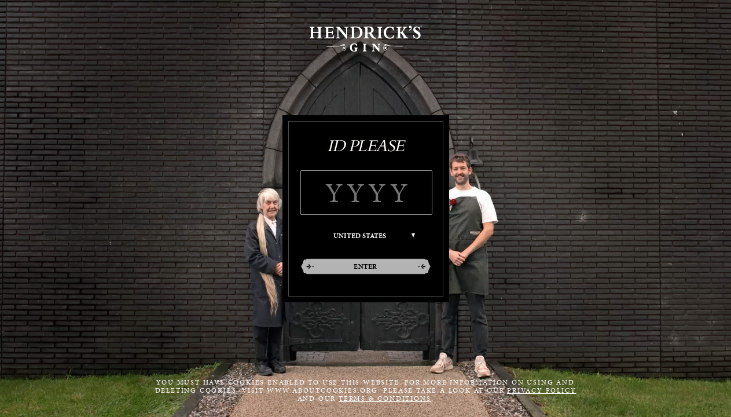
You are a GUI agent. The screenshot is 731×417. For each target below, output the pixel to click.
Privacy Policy (541, 390)
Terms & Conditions (385, 398)
